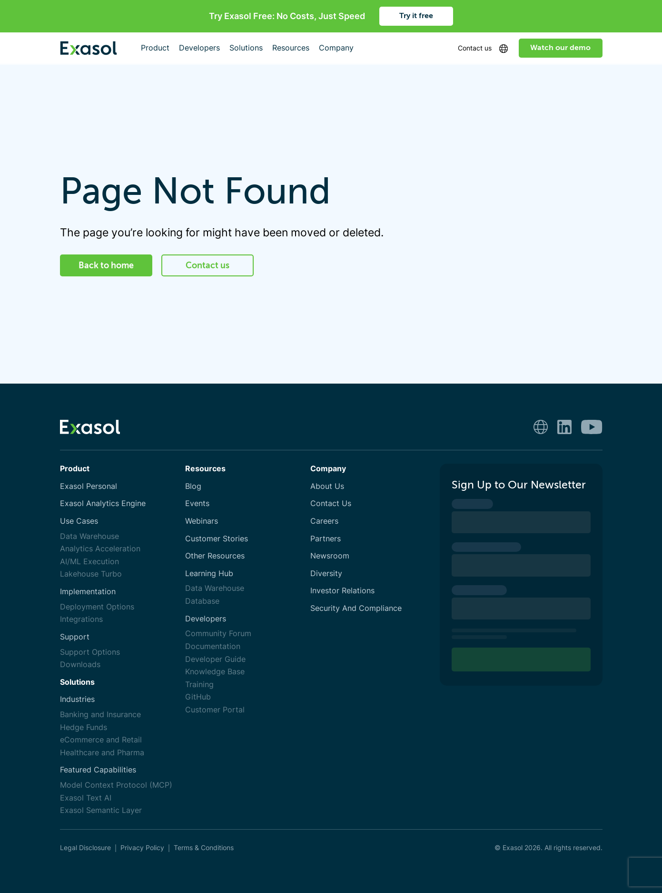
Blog (193, 486)
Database (202, 601)
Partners (325, 538)
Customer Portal (215, 709)
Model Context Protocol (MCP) (116, 785)
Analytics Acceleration (100, 548)
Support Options (90, 652)
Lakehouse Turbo (91, 573)
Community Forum (218, 633)
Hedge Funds (83, 727)
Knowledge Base (215, 671)
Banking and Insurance (100, 714)
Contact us (475, 48)
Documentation (212, 646)
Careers (324, 521)
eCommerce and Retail (101, 739)
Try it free (416, 15)
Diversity (326, 573)
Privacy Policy (142, 848)
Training (199, 684)
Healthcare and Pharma (102, 752)
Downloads (80, 664)
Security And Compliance (356, 608)
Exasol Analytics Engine (103, 503)
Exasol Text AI (85, 797)
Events (197, 503)
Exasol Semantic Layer (101, 810)
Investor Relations (342, 590)
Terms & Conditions (204, 848)
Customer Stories (216, 538)
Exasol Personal (88, 486)
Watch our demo (560, 47)
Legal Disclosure (85, 848)
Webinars (201, 521)
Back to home (106, 265)
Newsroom (329, 555)
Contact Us (330, 503)
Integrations (81, 619)
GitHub (198, 696)
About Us (327, 486)
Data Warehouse (89, 536)
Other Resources (215, 555)
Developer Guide (215, 659)
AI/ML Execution (89, 561)
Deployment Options (97, 606)
